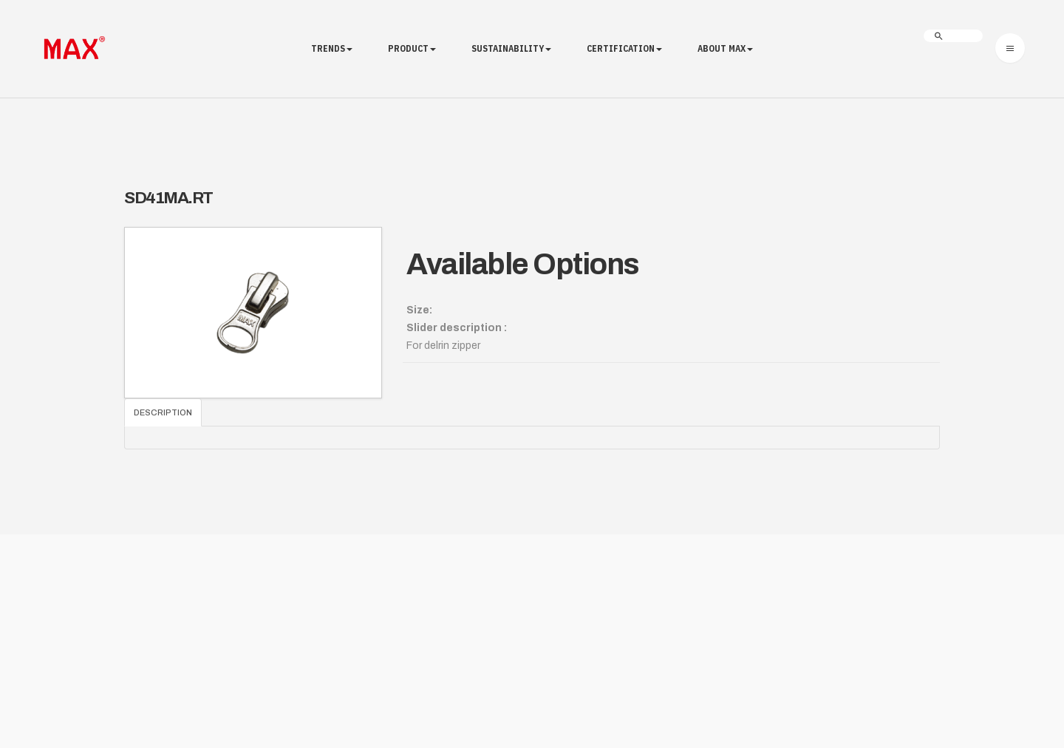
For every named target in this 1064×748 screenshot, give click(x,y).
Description (163, 412)
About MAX (725, 48)
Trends (331, 48)
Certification (624, 48)
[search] (953, 36)
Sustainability (511, 48)
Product (412, 48)
